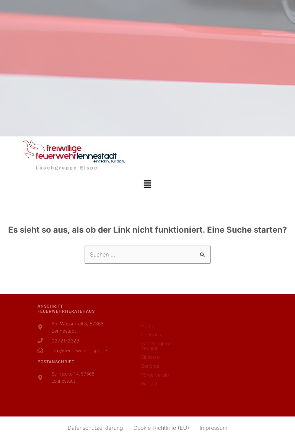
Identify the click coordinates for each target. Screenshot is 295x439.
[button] (147, 184)
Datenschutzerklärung (95, 427)
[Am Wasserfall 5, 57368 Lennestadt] (228, 355)
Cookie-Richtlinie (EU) (161, 427)
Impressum (213, 427)
